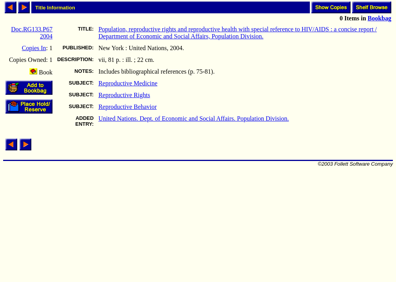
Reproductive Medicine (127, 83)
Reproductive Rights (124, 95)
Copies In (34, 48)
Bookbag (379, 18)
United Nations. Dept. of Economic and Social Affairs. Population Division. (193, 118)
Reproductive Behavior (127, 106)
